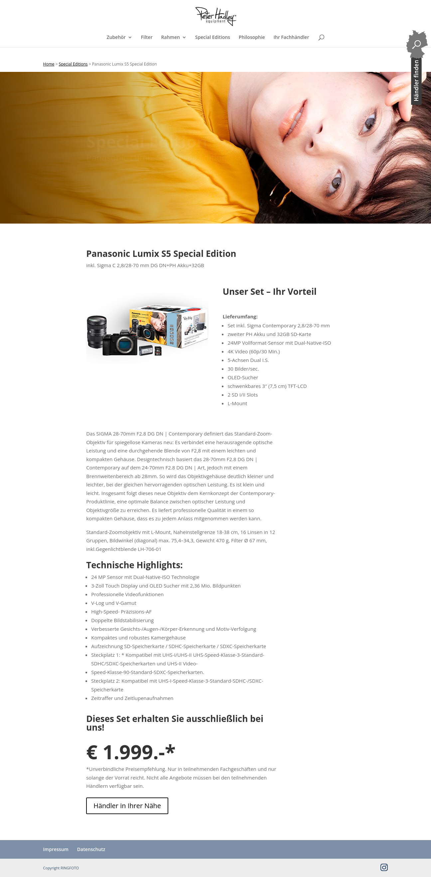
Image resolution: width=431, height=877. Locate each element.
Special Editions (212, 47)
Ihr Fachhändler (291, 47)
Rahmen (170, 47)
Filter (147, 47)
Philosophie (252, 47)
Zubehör (116, 47)
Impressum (56, 849)
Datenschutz (91, 849)
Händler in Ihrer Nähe (127, 805)
